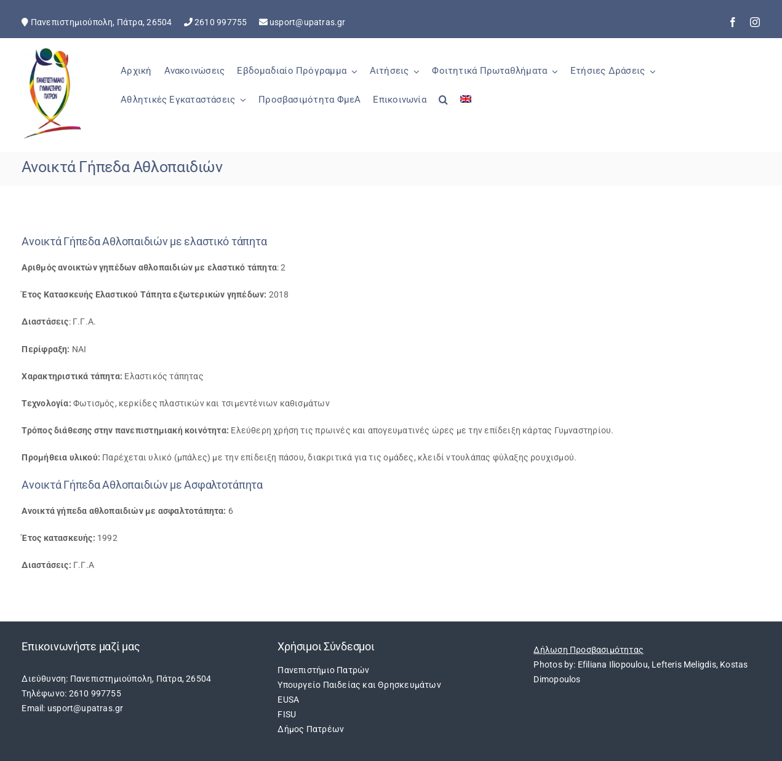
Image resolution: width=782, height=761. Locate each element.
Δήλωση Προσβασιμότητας (588, 650)
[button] (443, 106)
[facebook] (733, 22)
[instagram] (755, 22)
